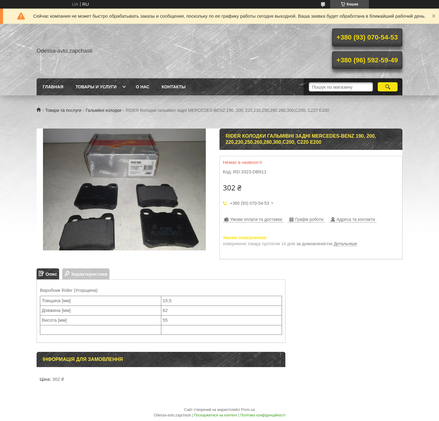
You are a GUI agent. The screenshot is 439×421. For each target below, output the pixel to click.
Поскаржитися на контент (215, 415)
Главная (53, 86)
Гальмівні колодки (103, 110)
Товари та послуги (63, 110)
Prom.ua (248, 410)
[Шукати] (388, 86)
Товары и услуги (96, 86)
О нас (142, 86)
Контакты (173, 86)
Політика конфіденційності (262, 415)
